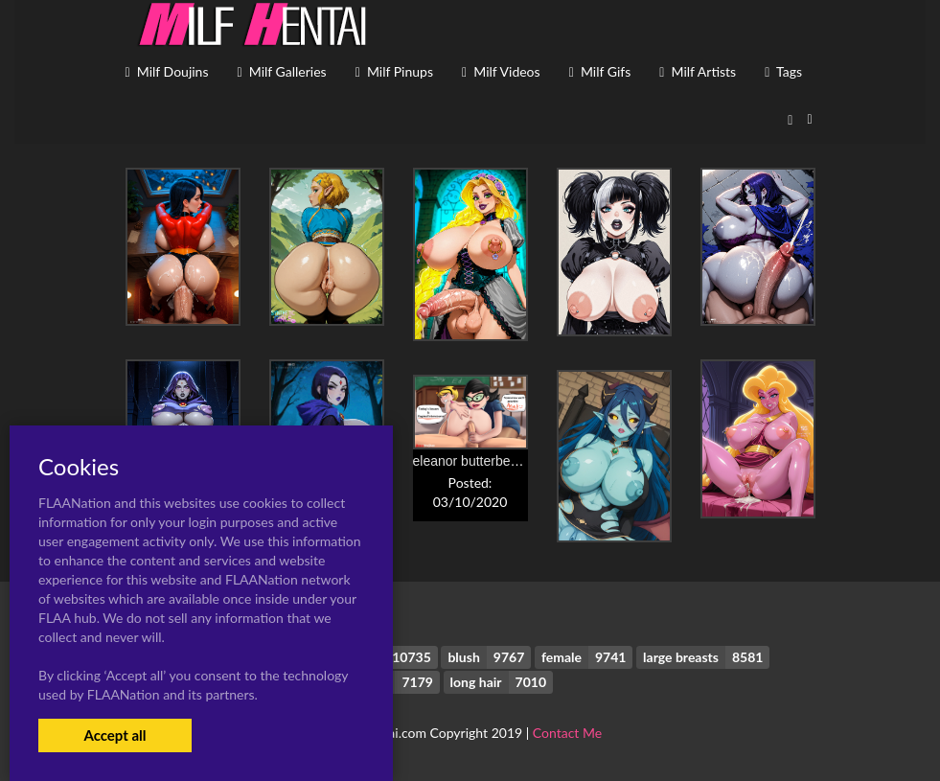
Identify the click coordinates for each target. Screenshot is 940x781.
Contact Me (567, 732)
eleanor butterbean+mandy (493, 461)
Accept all (114, 735)
